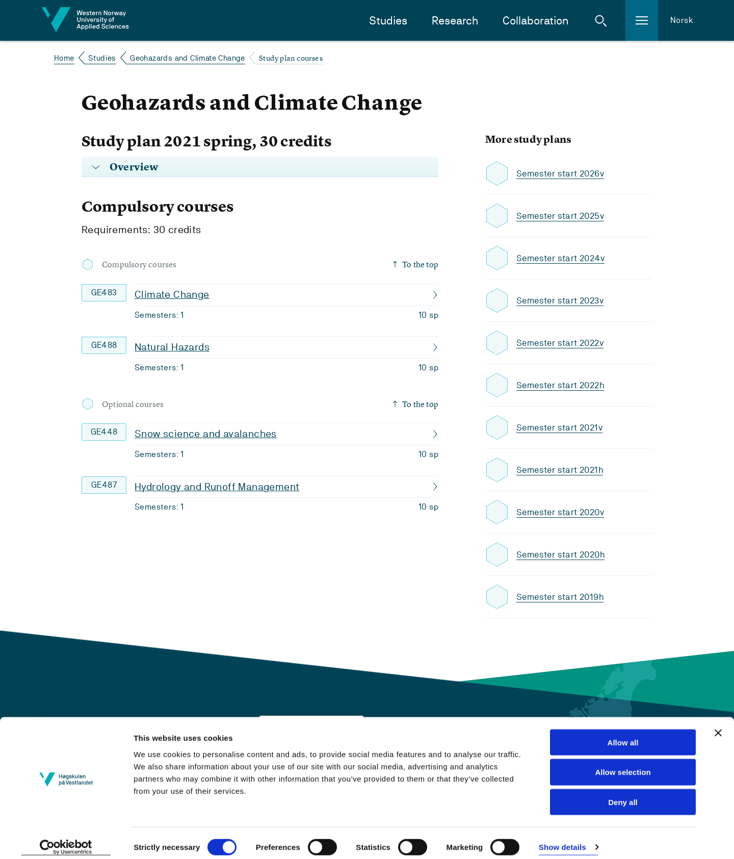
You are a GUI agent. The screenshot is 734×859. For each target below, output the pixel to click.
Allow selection (622, 764)
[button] (601, 20)
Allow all (623, 733)
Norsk (681, 20)
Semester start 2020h (562, 554)
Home (64, 58)
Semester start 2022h (562, 385)
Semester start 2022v (562, 343)
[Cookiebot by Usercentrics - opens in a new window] (66, 839)
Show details (562, 839)
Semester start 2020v (562, 512)
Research (455, 20)
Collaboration (535, 20)
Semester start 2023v (562, 300)
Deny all (623, 794)
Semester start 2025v (562, 216)
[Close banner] (718, 724)
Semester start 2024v (562, 258)
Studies (388, 20)
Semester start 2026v (562, 173)
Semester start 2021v (561, 427)
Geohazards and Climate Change (187, 58)
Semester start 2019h (562, 597)
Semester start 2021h (561, 470)
